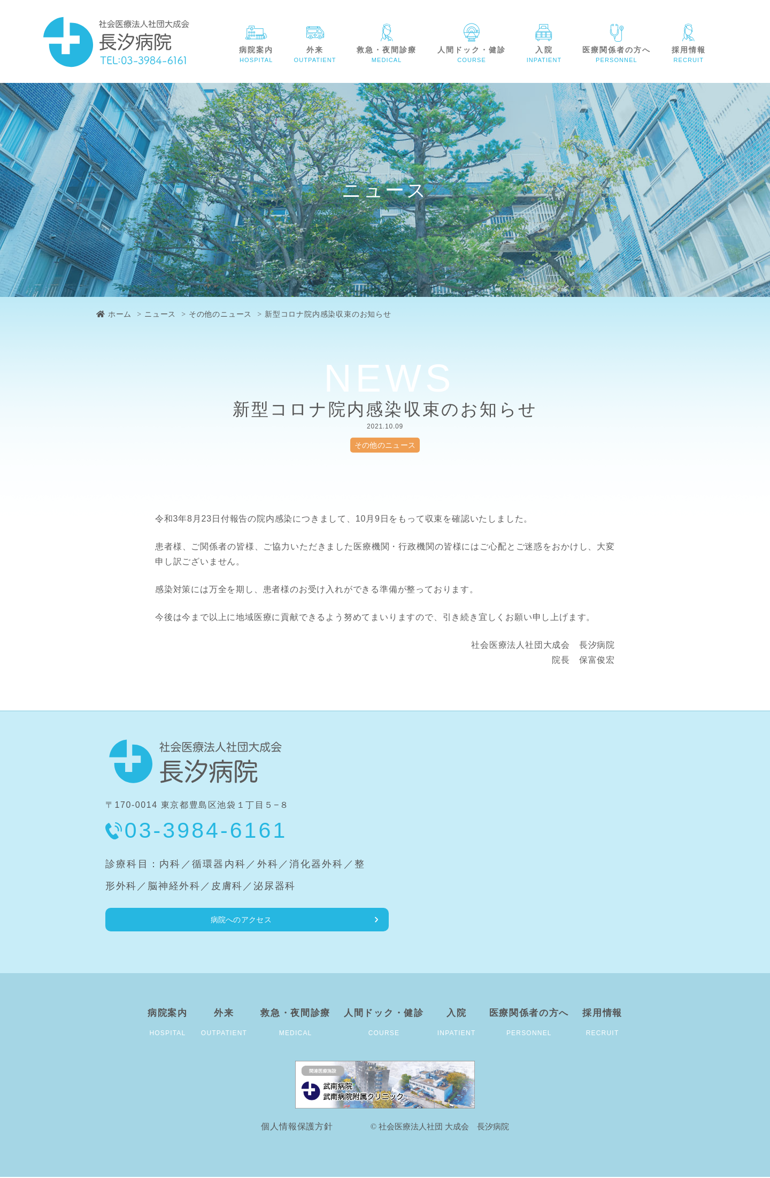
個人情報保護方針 (297, 1127)
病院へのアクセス (160, 919)
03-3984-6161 (206, 830)
